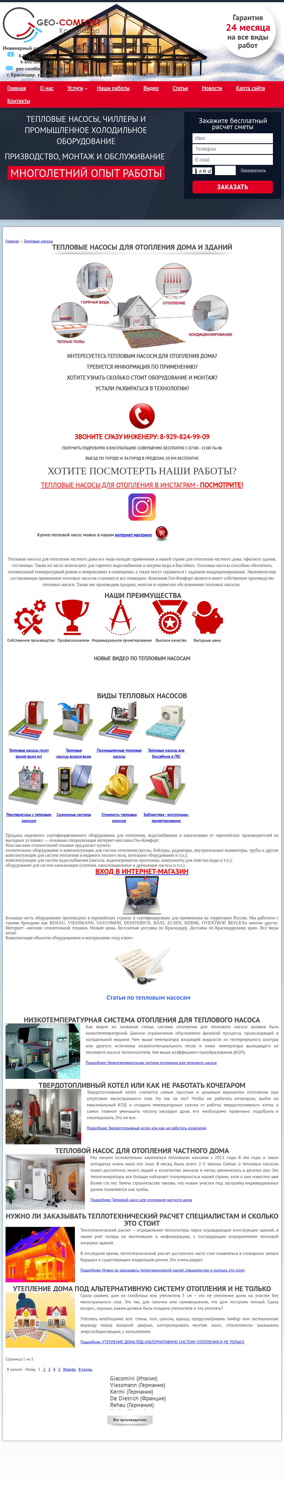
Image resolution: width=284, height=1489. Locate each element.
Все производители (130, 1419)
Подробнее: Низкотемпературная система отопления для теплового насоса (151, 1062)
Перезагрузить (253, 170)
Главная (16, 88)
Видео (151, 88)
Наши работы (113, 88)
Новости (212, 88)
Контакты (18, 100)
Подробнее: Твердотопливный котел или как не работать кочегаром (146, 1127)
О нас (47, 88)
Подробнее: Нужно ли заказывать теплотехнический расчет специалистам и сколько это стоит (162, 1270)
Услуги (75, 88)
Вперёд (69, 1369)
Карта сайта (250, 88)
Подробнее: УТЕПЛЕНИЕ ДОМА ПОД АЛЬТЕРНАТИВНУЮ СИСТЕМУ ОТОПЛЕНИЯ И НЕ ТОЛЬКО (162, 1341)
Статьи (180, 88)
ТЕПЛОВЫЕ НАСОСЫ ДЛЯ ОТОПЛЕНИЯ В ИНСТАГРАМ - (142, 485)
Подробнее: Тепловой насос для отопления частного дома (141, 1199)
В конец (85, 1369)
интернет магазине (133, 535)
